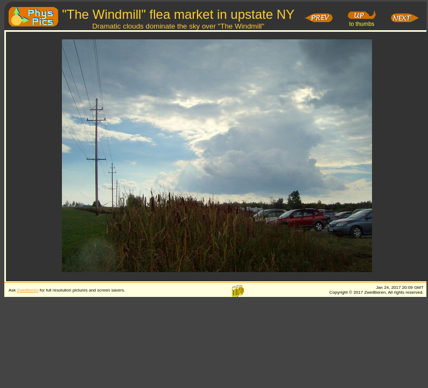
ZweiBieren (28, 290)
